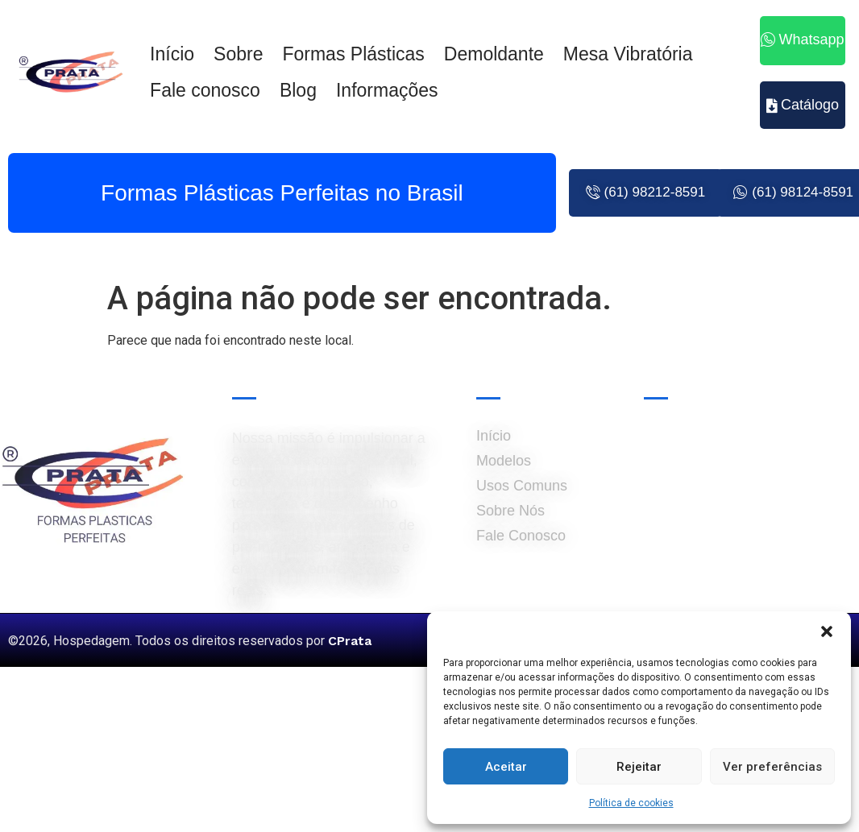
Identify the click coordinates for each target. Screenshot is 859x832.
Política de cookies (631, 803)
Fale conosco (205, 90)
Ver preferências (772, 767)
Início (172, 53)
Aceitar (506, 767)
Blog (298, 90)
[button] (827, 631)
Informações (387, 90)
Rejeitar (639, 767)
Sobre (238, 53)
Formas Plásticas (353, 53)
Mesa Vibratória (628, 53)
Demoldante (494, 53)
